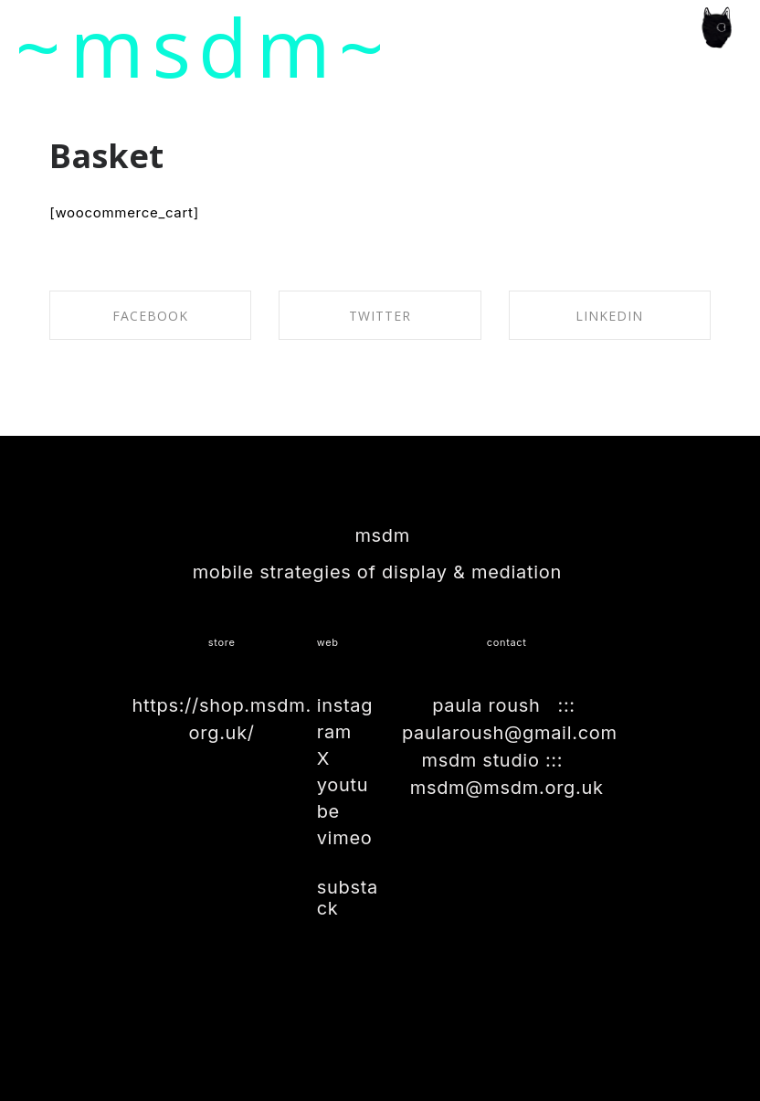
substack (347, 897)
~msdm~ (204, 46)
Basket (106, 155)
